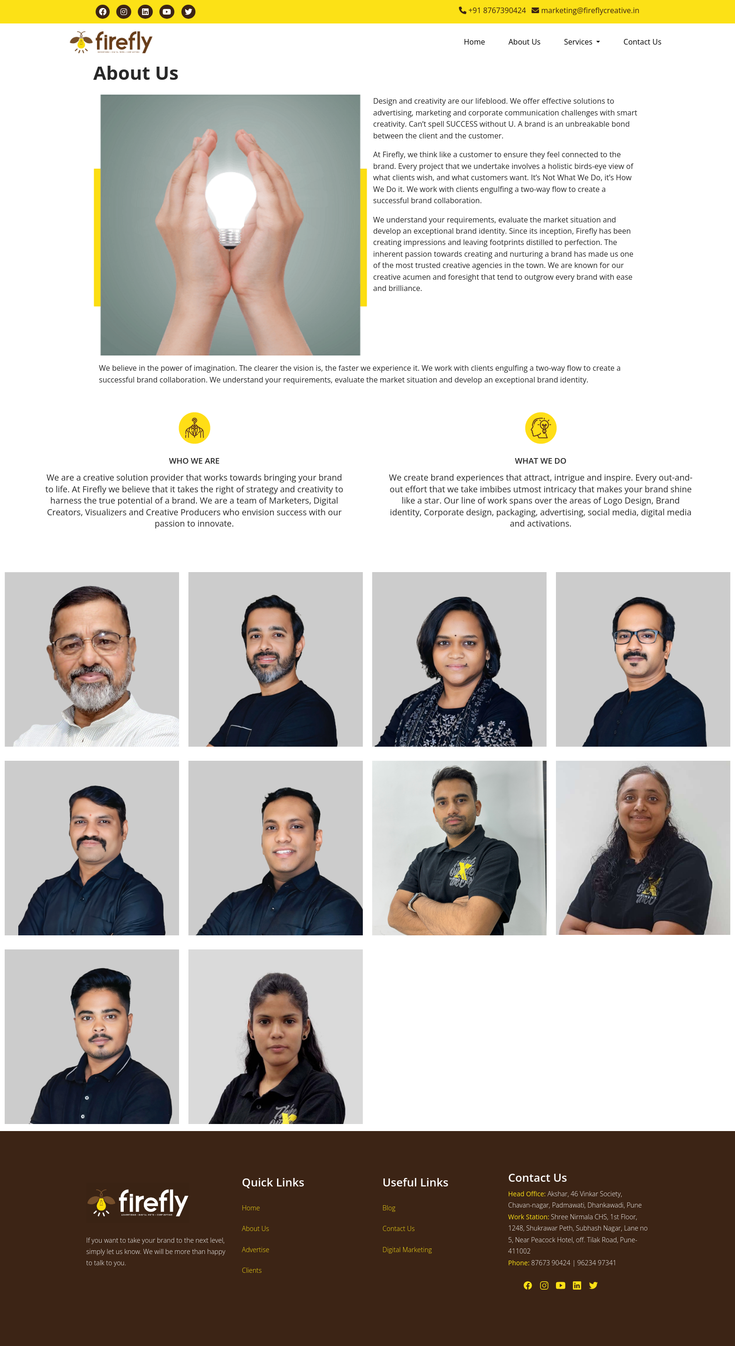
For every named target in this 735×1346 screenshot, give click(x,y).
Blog (388, 1207)
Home (474, 42)
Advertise (255, 1249)
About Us (525, 42)
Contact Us (642, 42)
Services (579, 42)
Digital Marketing (407, 1249)
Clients (252, 1270)
